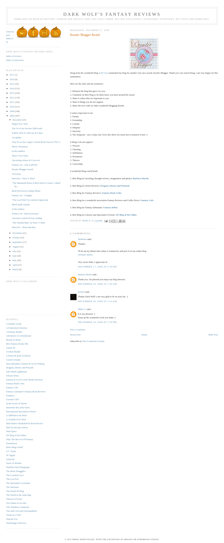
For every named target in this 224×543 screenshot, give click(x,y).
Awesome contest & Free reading (27, 218)
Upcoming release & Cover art (26, 160)
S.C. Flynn (11, 451)
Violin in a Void (13, 515)
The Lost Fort (12, 479)
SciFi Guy (103, 73)
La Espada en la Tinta (16, 419)
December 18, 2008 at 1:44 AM (97, 284)
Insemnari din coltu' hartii (18, 407)
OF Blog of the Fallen (126, 214)
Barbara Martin (141, 178)
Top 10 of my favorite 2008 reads (27, 128)
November (17, 233)
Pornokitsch (11, 443)
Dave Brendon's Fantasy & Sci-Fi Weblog (25, 363)
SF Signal (10, 455)
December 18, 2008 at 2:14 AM (97, 301)
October (16, 237)
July (14, 251)
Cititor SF (10, 347)
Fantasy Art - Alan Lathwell (24, 164)
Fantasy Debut (110, 207)
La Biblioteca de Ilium (16, 415)
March (15, 269)
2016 (12, 79)
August (16, 246)
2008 (12, 115)
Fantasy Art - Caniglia (22, 195)
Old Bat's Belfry (85, 254)
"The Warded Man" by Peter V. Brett (28, 222)
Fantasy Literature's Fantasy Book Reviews (26, 391)
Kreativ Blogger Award (22, 169)
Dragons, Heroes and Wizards (115, 185)
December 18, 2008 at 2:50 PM (97, 322)
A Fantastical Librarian (16, 328)
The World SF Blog (15, 491)
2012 (12, 97)
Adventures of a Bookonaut (18, 335)
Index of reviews (13, 56)
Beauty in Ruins (13, 339)
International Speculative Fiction (21, 411)
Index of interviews (15, 60)
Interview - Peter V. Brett (23, 178)
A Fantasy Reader (14, 332)
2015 (12, 84)
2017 (12, 74)
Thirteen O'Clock (14, 499)
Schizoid (10, 459)
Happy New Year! (20, 123)
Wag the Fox (12, 519)
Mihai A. (82, 309)
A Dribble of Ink (13, 324)
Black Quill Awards (21, 204)
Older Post (213, 334)
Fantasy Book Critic (111, 193)
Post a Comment (77, 329)
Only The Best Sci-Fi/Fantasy (19, 439)
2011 (12, 102)
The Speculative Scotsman (18, 483)
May (14, 260)
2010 (12, 106)
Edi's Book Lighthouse (16, 371)
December (17, 119)
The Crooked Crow (15, 475)
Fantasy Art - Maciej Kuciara (25, 213)
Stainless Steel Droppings (18, 467)
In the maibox (18, 209)
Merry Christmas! (20, 146)
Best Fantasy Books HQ (17, 343)
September (17, 242)
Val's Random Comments (17, 507)
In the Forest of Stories (16, 403)
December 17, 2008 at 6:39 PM (97, 266)
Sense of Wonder (14, 463)
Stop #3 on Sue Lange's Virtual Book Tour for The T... (36, 142)
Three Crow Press (20, 155)
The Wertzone (12, 487)
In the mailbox (18, 151)
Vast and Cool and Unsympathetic (21, 511)
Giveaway (16, 174)
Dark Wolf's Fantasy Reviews (112, 14)
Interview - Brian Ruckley (24, 227)
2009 (12, 111)
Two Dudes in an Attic (16, 503)
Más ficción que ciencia (17, 427)
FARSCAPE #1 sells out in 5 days (27, 133)
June (14, 255)
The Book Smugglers (16, 471)
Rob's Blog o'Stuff (14, 447)
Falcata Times (12, 375)
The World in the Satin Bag (18, 495)
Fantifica (10, 395)
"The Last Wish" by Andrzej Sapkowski (30, 200)
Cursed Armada (13, 359)
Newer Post (75, 334)
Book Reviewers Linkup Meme (26, 191)
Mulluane (82, 239)
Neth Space (11, 431)
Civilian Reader (13, 351)
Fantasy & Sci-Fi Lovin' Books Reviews (24, 379)
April (15, 265)
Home (144, 334)
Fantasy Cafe (147, 200)
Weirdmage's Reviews (16, 523)
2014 (12, 88)
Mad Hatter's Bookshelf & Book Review (24, 423)
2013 (12, 93)
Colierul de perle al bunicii (18, 355)
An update (16, 137)
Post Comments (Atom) (93, 341)
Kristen (81, 291)
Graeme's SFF (12, 399)
